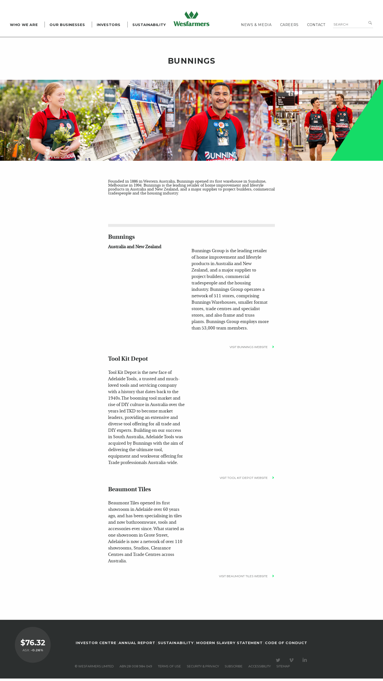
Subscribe (233, 669)
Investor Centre (96, 645)
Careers (289, 25)
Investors (108, 25)
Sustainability (149, 25)
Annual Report (137, 645)
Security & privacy (203, 669)
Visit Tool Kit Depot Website (244, 480)
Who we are (24, 25)
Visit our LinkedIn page (306, 663)
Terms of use (169, 669)
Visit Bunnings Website (249, 349)
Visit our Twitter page (279, 663)
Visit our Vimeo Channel (292, 663)
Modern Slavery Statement (229, 645)
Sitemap (283, 669)
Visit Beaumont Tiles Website (243, 578)
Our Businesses (67, 25)
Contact (316, 25)
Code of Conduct (286, 645)
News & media (256, 25)
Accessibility (259, 669)
